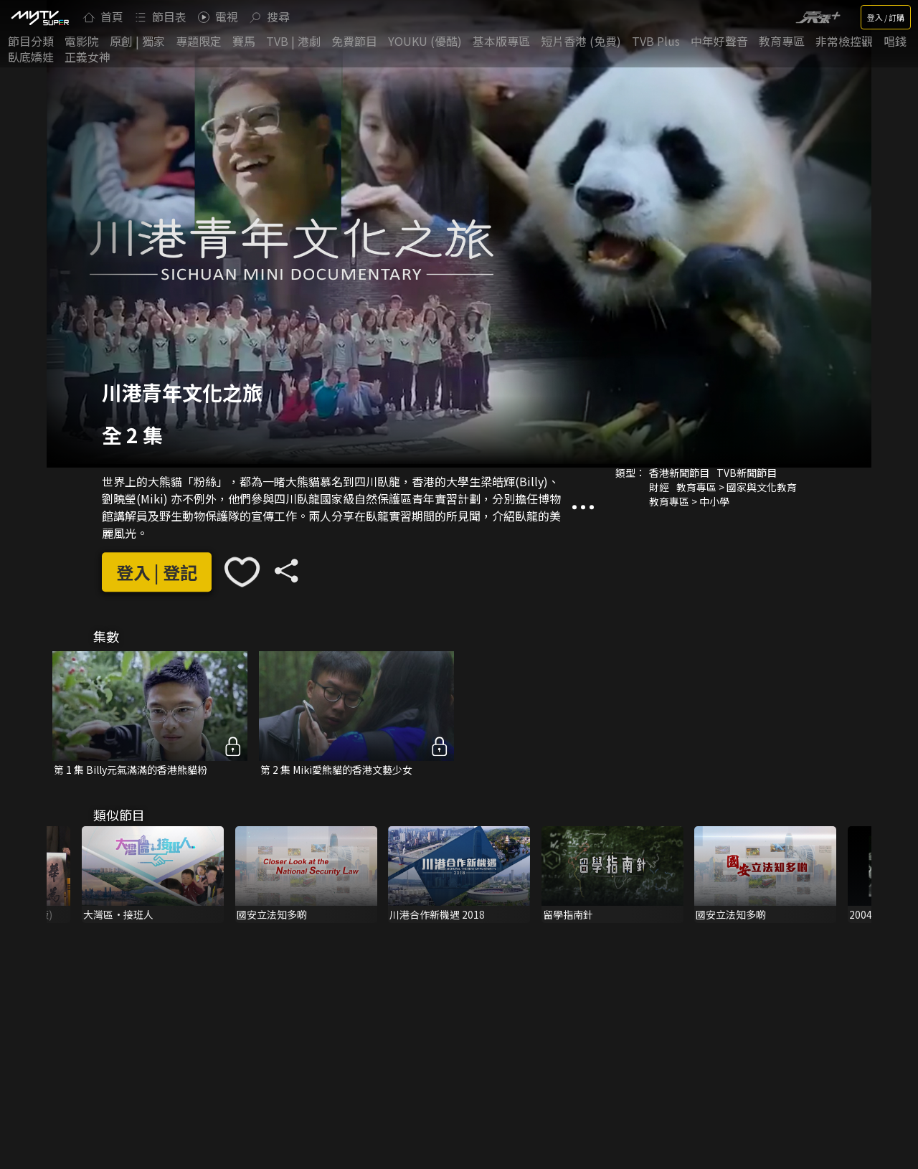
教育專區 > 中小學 (689, 501)
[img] (39, 17)
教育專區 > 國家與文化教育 (736, 487)
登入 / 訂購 (885, 17)
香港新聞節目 (679, 472)
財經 (659, 487)
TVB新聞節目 (746, 472)
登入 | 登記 (156, 571)
